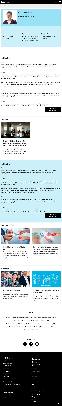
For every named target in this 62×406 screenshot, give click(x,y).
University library (36, 371)
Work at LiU (34, 386)
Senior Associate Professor (31, 329)
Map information (6, 371)
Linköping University (7, 5)
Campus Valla (6, 374)
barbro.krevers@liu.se (10, 36)
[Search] (56, 2)
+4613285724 (8, 38)
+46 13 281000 (7, 365)
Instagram (35, 362)
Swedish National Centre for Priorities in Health (18, 317)
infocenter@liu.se (8, 363)
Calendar (34, 374)
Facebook (35, 359)
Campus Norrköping (7, 379)
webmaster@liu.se (36, 401)
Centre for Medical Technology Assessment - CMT (44, 317)
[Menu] (60, 2)
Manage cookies (35, 396)
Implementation (25, 320)
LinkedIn (35, 365)
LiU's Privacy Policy (36, 394)
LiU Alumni (34, 376)
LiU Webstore (35, 379)
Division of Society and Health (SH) (16, 323)
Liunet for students (7, 395)
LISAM (4, 397)
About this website (36, 391)
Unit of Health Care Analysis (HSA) (41, 320)
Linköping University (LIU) (16, 326)
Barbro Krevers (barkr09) (47, 326)
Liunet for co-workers (8, 392)
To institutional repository (53, 109)
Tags (37, 326)
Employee (16, 320)
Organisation (29, 326)
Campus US (5, 376)
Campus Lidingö (6, 381)
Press (33, 384)
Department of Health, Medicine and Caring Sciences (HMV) (42, 323)
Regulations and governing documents (11, 384)
